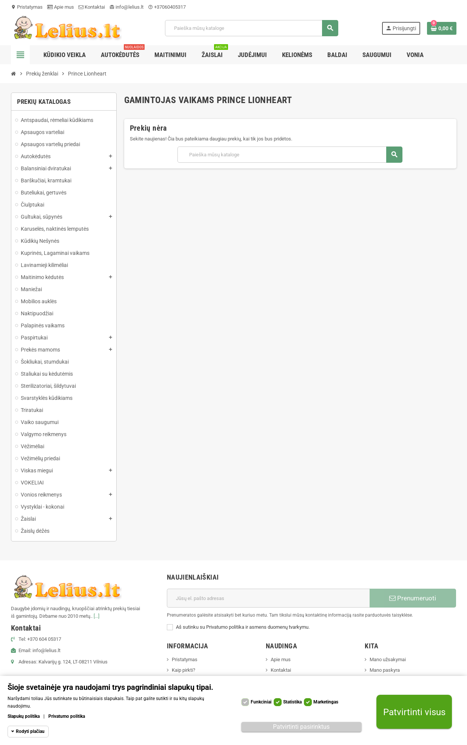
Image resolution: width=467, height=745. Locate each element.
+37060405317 (167, 7)
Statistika (292, 702)
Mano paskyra (385, 670)
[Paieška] (251, 28)
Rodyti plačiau (30, 731)
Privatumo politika (66, 716)
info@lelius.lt (126, 7)
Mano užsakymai (388, 659)
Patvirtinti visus (414, 711)
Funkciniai (261, 702)
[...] (96, 616)
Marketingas (325, 702)
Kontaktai (92, 7)
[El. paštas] (268, 598)
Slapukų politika (24, 716)
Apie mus (60, 7)
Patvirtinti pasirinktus (301, 726)
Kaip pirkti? (183, 670)
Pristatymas (27, 7)
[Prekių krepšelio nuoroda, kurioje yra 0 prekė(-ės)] (441, 28)
